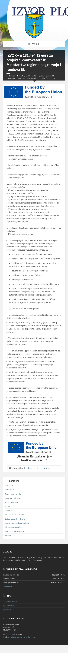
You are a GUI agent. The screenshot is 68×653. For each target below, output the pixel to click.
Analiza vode (10, 535)
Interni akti (9, 510)
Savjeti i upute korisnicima (15, 515)
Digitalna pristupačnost (14, 527)
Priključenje (9, 490)
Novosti (20, 76)
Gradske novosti (30, 468)
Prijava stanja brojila (13, 494)
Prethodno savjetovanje (14, 531)
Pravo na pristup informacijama (17, 523)
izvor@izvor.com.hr (14, 637)
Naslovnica (11, 76)
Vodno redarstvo (11, 502)
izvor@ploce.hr (29, 637)
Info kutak (9, 485)
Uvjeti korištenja (9, 605)
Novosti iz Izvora (43, 468)
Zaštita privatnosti (10, 601)
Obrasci (8, 506)
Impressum (7, 609)
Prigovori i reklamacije (13, 498)
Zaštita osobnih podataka (15, 519)
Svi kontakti (7, 586)
